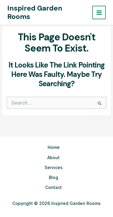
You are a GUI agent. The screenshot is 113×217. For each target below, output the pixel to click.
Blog (53, 177)
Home (54, 147)
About (53, 157)
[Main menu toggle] (99, 12)
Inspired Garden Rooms (34, 12)
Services (54, 167)
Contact (53, 187)
